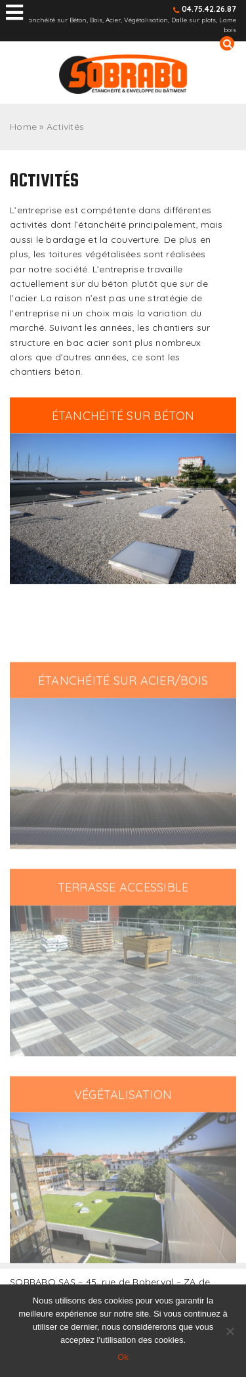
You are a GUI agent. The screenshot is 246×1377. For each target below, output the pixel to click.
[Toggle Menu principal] (14, 13)
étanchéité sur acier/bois (123, 718)
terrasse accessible (123, 925)
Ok (123, 1357)
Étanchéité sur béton (123, 420)
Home (23, 127)
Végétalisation (123, 1132)
